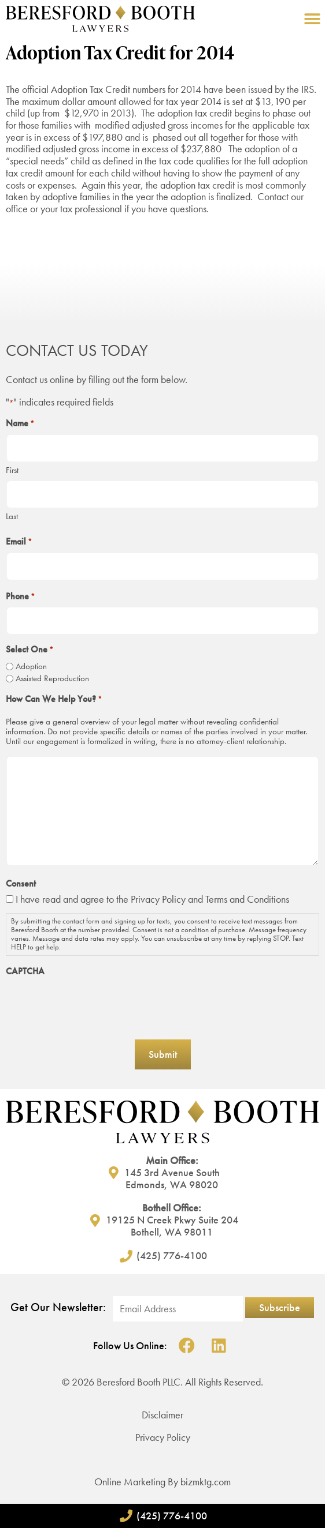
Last (12, 515)
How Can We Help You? (54, 699)
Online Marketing (129, 1481)
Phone (20, 596)
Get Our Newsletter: (58, 1307)
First (12, 469)
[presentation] (94, 1004)
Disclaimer (162, 1414)
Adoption (31, 666)
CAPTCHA (25, 971)
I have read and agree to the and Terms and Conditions (152, 899)
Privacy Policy (158, 899)
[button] (312, 19)
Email (19, 541)
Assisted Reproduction (52, 679)
